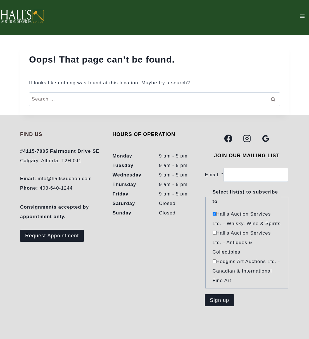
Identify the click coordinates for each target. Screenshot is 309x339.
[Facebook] (228, 138)
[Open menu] (302, 16)
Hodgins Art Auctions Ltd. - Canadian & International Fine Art (246, 271)
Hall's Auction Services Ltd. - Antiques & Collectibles (242, 242)
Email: (214, 174)
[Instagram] (247, 138)
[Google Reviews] (266, 138)
